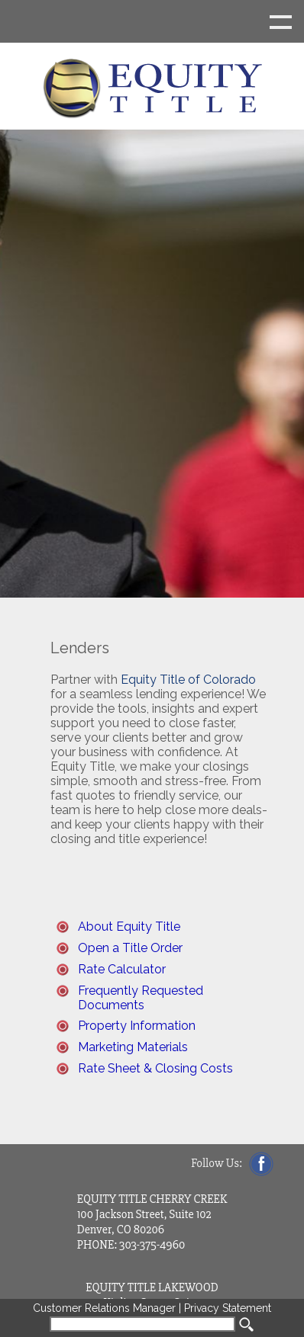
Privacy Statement (227, 1308)
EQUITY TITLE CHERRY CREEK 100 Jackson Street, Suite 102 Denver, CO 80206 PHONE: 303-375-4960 (152, 1221)
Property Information (137, 1025)
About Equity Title (129, 926)
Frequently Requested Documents (140, 997)
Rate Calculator (122, 969)
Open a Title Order (130, 948)
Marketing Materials (133, 1047)
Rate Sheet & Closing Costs (155, 1068)
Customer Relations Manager (104, 1308)
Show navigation (152, 21)
